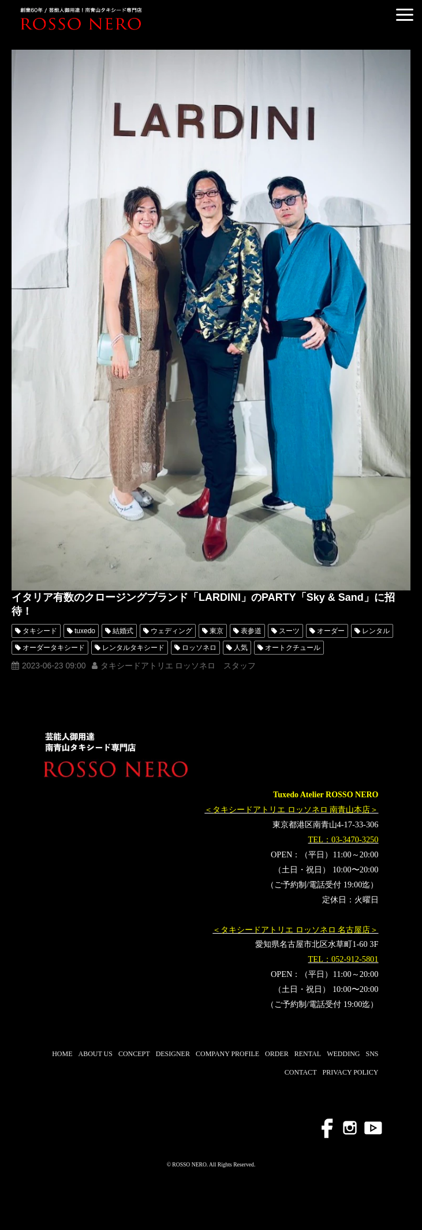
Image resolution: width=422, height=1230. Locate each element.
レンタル (376, 631)
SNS (371, 1053)
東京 (216, 631)
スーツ (289, 631)
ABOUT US (95, 1053)
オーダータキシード (54, 648)
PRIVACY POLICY (350, 1072)
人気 (241, 648)
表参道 (251, 631)
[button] (404, 14)
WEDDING (343, 1053)
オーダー (331, 631)
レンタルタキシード (133, 648)
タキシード (40, 631)
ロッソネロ (199, 648)
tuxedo (84, 631)
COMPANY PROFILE (227, 1053)
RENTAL (307, 1053)
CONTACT (301, 1072)
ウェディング (171, 631)
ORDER (277, 1053)
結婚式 (123, 631)
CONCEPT (134, 1053)
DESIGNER (173, 1053)
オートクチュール (292, 648)
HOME (62, 1053)
